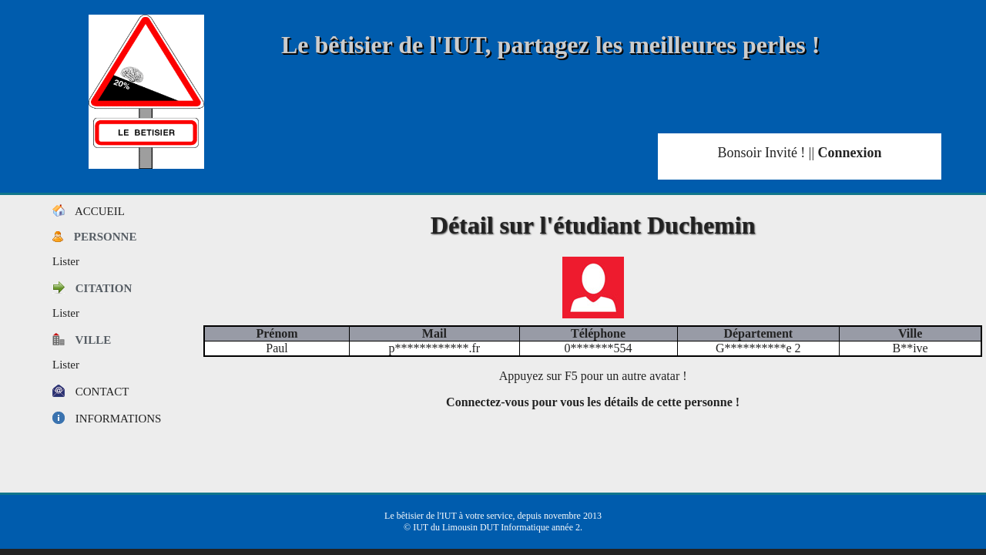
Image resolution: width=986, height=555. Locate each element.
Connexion (850, 152)
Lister (65, 261)
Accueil (88, 211)
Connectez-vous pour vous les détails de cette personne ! (593, 402)
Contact (90, 391)
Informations (106, 418)
